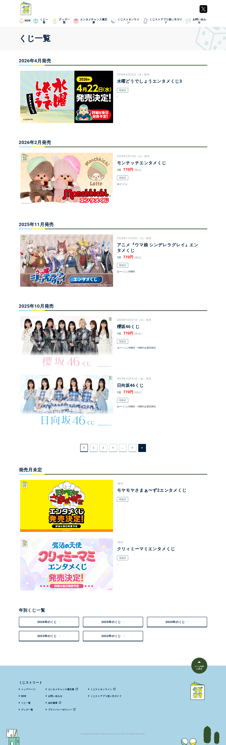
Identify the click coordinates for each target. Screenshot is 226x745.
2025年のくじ (111, 622)
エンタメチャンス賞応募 (90, 21)
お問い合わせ (196, 21)
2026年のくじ (47, 622)
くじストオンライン (125, 21)
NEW (25, 20)
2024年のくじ (175, 622)
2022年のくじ (111, 636)
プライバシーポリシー (60, 709)
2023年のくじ (47, 636)
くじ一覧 (40, 21)
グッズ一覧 (61, 21)
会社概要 (53, 703)
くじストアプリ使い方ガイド (162, 21)
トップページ (28, 689)
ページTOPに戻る (199, 667)
